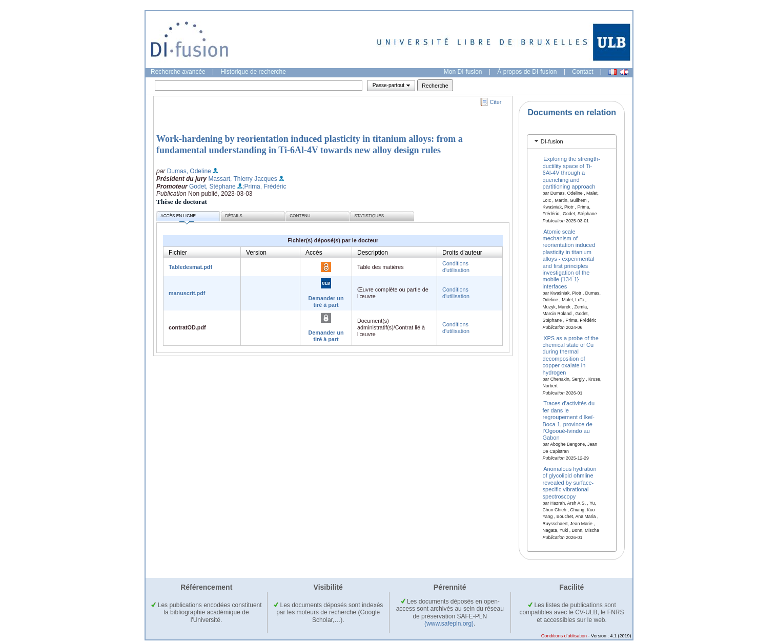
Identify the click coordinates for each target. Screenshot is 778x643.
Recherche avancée (178, 71)
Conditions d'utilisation (455, 266)
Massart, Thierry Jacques (242, 178)
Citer (496, 102)
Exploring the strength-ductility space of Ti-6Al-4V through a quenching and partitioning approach (571, 173)
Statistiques (369, 216)
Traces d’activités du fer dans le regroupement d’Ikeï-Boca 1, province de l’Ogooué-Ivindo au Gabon (569, 420)
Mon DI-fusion (463, 71)
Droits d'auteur (462, 252)
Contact (582, 71)
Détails (233, 216)
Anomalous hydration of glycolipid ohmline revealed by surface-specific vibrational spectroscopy (570, 483)
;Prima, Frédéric (264, 186)
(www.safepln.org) (449, 623)
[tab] (572, 141)
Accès (313, 252)
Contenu (300, 216)
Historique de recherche (253, 71)
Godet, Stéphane (212, 186)
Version (256, 252)
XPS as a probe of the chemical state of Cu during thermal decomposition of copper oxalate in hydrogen (571, 355)
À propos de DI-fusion (527, 71)
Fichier (178, 252)
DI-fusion (552, 141)
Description (372, 252)
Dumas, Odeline (189, 171)
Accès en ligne (178, 217)
